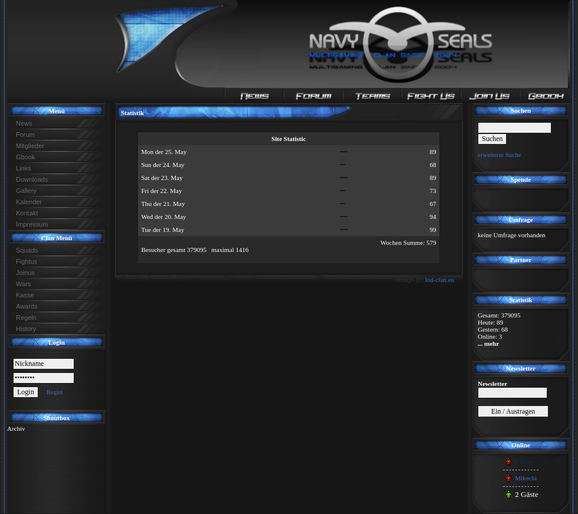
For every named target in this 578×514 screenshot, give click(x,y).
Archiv (16, 428)
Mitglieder (30, 145)
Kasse (25, 295)
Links (23, 168)
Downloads (32, 179)
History (26, 328)
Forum (25, 134)
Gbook (25, 157)
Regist (54, 391)
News (24, 123)
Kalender (29, 201)
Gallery (26, 190)
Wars (23, 283)
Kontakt (27, 213)
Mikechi (526, 478)
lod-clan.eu (439, 279)
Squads (27, 250)
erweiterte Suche (499, 154)
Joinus (25, 272)
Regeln (26, 317)
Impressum (32, 224)
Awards (26, 306)
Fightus (26, 261)
